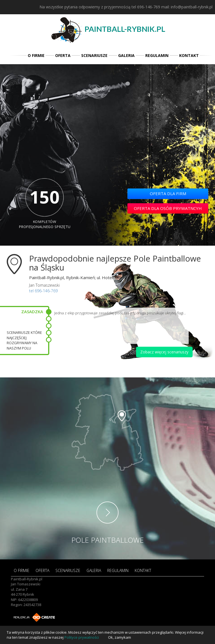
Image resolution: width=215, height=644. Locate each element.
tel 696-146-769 (146, 6)
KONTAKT (189, 55)
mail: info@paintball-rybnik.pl (186, 6)
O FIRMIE (36, 55)
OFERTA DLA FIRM (168, 193)
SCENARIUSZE (94, 55)
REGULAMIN (157, 55)
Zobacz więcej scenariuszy (164, 352)
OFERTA (63, 55)
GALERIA (126, 55)
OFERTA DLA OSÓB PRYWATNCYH (168, 208)
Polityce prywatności (81, 637)
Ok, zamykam (119, 637)
